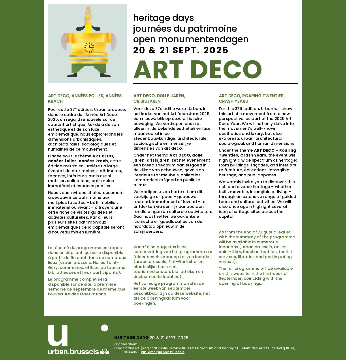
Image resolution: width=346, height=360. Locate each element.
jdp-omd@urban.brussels (162, 352)
